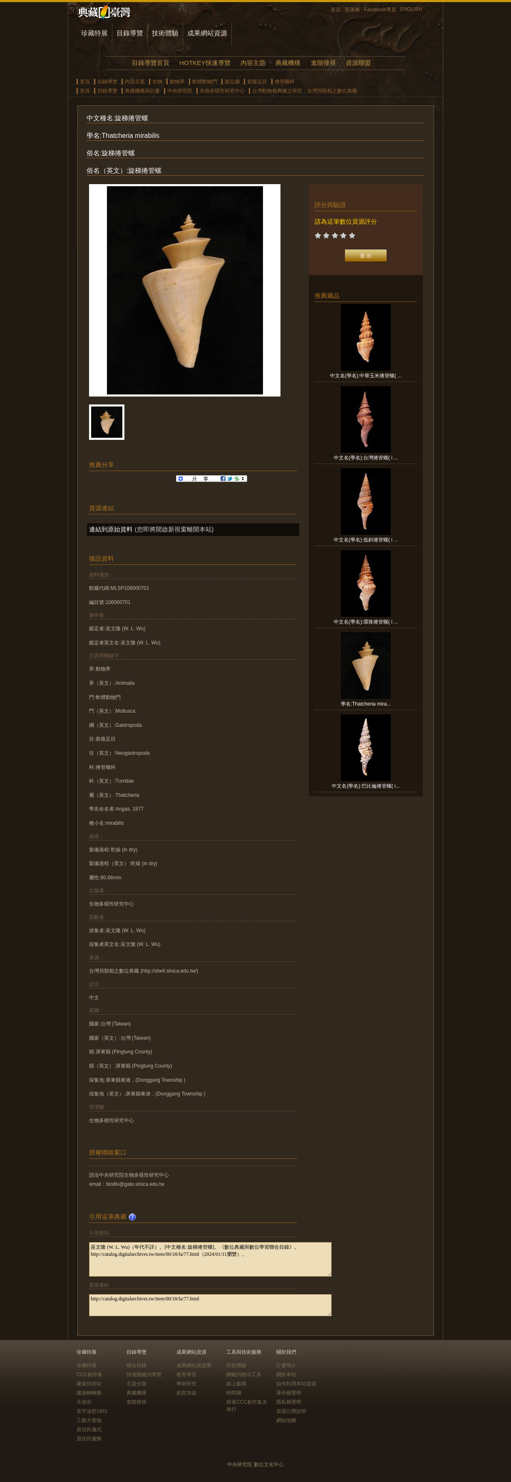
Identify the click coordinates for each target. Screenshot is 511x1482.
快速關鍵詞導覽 (144, 1374)
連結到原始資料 (111, 529)
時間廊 (233, 1393)
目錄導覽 (130, 33)
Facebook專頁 (380, 9)
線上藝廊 (236, 1384)
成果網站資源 (207, 33)
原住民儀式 (89, 1429)
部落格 (352, 9)
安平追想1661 (92, 1411)
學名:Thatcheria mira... (366, 704)
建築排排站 (89, 1384)
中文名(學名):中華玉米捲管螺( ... (366, 376)
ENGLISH (411, 9)
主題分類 (136, 1384)
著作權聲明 (288, 1393)
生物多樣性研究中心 (222, 91)
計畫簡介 (286, 1365)
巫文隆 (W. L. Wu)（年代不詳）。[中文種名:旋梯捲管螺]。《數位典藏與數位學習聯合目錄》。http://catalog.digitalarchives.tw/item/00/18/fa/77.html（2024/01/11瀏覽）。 (210, 1259)
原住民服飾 (89, 1439)
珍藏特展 (94, 33)
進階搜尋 (323, 62)
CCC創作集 (89, 1374)
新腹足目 (257, 82)
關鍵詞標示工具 (243, 1374)
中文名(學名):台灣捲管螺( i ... (366, 458)
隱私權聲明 (288, 1402)
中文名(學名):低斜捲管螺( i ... (366, 540)
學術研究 (186, 1384)
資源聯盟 (358, 62)
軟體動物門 (204, 82)
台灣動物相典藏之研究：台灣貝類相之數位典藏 (304, 91)
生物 (157, 82)
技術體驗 (165, 33)
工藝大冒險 (89, 1420)
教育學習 (186, 1374)
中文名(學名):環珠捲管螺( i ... (366, 622)
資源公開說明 (291, 1411)
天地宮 (84, 1402)
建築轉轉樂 (89, 1393)
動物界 (177, 82)
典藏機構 (287, 62)
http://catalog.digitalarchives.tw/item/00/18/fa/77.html (210, 1305)
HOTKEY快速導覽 (204, 62)
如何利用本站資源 (296, 1384)
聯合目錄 (136, 1365)
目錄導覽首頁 (150, 62)
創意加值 (186, 1393)
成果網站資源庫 (193, 1365)
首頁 (336, 9)
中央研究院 (179, 91)
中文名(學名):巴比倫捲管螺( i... (365, 786)
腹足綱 (232, 82)
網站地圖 (286, 1420)
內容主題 (253, 62)
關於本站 (286, 1374)
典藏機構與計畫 (142, 91)
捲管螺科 (285, 82)
